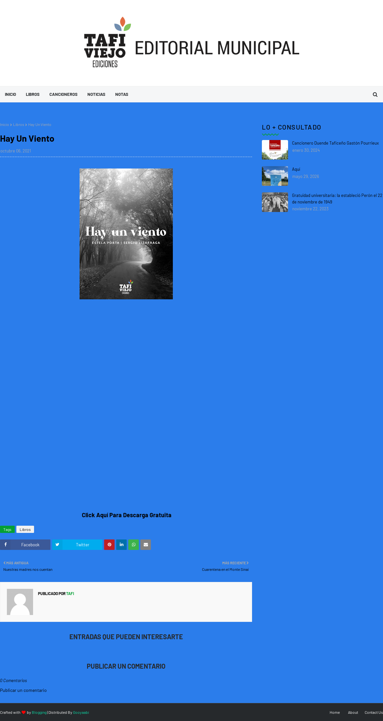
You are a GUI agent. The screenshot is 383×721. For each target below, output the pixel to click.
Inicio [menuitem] (10, 94)
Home (335, 712)
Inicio (4, 124)
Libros (18, 124)
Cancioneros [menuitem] (63, 94)
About (353, 712)
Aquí (296, 169)
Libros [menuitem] (33, 94)
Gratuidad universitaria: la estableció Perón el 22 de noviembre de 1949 (337, 198)
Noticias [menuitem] (96, 94)
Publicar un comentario (23, 690)
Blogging (39, 712)
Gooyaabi (81, 712)
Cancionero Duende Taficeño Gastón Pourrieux (335, 143)
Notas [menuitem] (121, 94)
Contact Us (374, 712)
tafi (69, 593)
